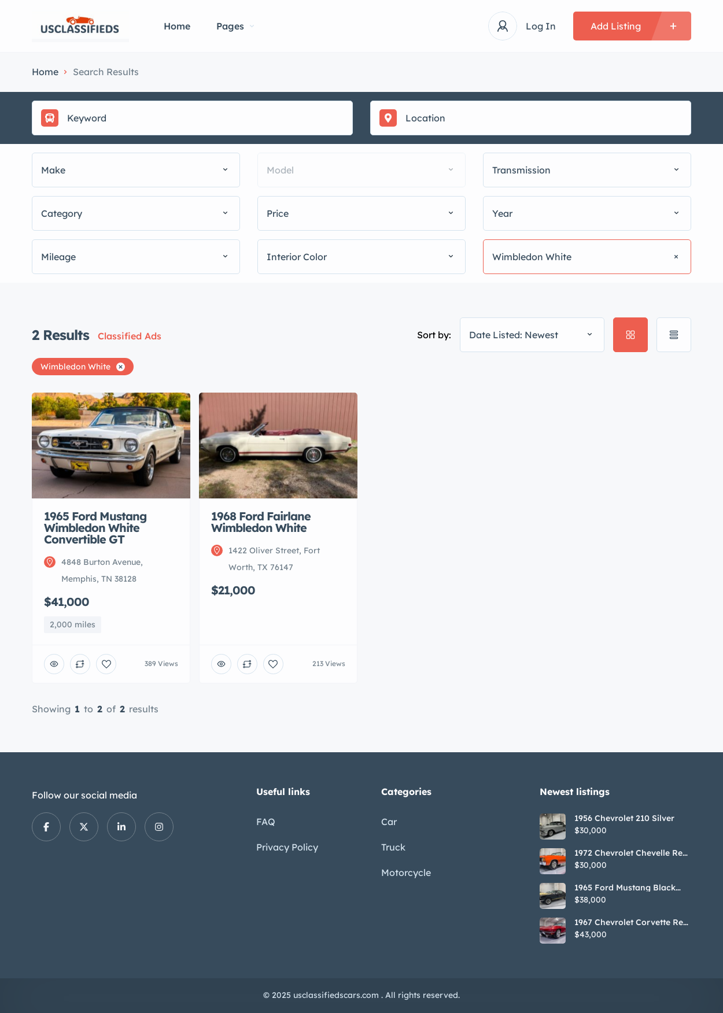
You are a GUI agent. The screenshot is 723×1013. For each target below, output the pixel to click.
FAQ (265, 821)
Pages (235, 26)
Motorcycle (406, 872)
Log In (541, 26)
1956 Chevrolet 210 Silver (624, 818)
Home (177, 26)
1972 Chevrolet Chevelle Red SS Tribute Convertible (631, 853)
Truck (393, 847)
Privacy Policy (287, 847)
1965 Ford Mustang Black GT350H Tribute (625, 887)
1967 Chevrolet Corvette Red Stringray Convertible (631, 922)
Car (389, 821)
